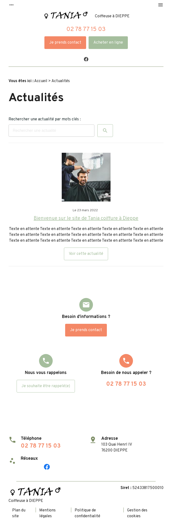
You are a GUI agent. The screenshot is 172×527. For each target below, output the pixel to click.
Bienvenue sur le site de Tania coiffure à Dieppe (86, 218)
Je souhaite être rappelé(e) (45, 386)
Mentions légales (47, 513)
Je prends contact (65, 42)
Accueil (40, 81)
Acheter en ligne (108, 42)
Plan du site (18, 513)
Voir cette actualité (86, 253)
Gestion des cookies (137, 513)
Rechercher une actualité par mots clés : (45, 119)
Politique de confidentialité (87, 513)
